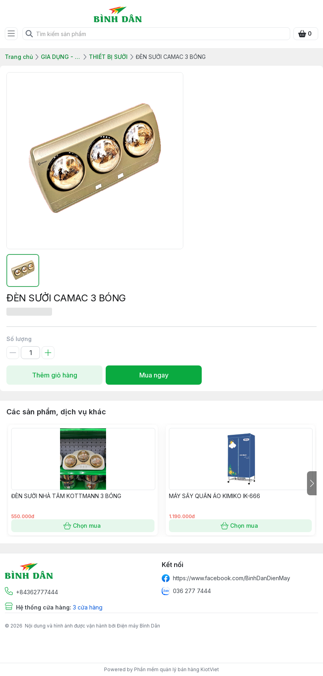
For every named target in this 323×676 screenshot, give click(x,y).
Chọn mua (82, 525)
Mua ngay (154, 375)
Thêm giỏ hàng (54, 375)
